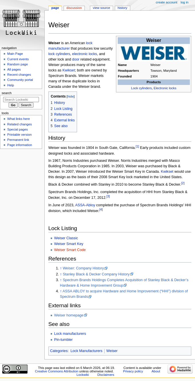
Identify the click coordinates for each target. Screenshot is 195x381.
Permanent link (18, 139)
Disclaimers (105, 374)
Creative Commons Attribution (56, 371)
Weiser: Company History (83, 268)
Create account (166, 2)
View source (101, 7)
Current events (18, 59)
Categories (59, 351)
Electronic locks (165, 88)
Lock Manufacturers (86, 351)
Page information (19, 145)
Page (55, 7)
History (122, 7)
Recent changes (19, 74)
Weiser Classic (66, 238)
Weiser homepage (69, 315)
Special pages (17, 129)
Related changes (19, 124)
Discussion (74, 7)
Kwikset (68, 70)
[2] (183, 183)
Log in (184, 2)
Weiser (111, 351)
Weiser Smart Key (68, 244)
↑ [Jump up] (61, 268)
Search (7, 93)
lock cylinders (59, 54)
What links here (18, 118)
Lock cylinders (141, 88)
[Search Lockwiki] (21, 99)
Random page (17, 64)
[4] (101, 209)
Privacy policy (133, 371)
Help (10, 85)
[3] (108, 196)
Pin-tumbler (63, 340)
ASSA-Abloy (85, 205)
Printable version (19, 134)
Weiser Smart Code (70, 250)
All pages (14, 69)
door (75, 59)
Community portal (20, 79)
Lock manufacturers (70, 334)
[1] (137, 146)
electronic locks (84, 54)
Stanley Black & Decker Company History (96, 274)
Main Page (15, 53)
